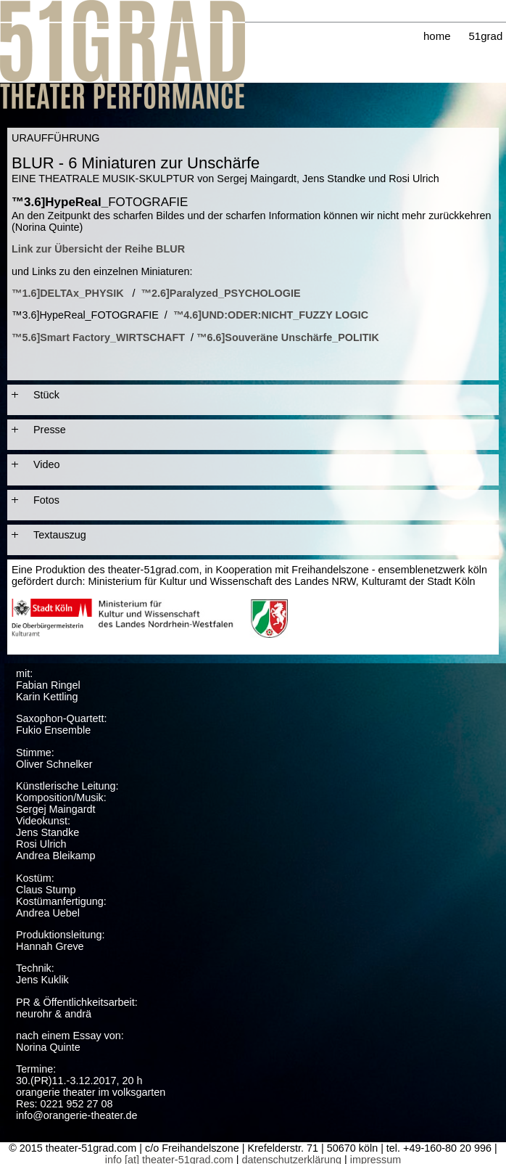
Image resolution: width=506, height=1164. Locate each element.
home (437, 36)
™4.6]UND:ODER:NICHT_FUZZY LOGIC (270, 315)
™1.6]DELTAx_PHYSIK (68, 293)
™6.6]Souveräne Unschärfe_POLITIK (287, 337)
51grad (486, 36)
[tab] (253, 395)
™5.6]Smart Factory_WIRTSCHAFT (98, 337)
